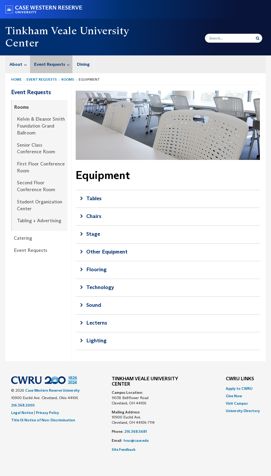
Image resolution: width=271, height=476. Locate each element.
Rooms (67, 79)
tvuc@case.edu (136, 440)
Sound (93, 305)
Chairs (93, 216)
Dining (83, 64)
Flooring (96, 269)
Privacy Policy (47, 412)
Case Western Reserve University (52, 390)
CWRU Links (240, 379)
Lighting (96, 340)
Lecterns (96, 323)
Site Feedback (124, 449)
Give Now (234, 396)
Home (16, 79)
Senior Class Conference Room (36, 148)
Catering (23, 238)
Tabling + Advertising (39, 221)
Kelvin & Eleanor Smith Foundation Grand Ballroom (41, 126)
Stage (93, 234)
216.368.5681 (135, 431)
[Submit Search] (257, 38)
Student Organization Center (39, 205)
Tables (94, 198)
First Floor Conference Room (41, 167)
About (20, 64)
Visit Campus (237, 403)
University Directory (243, 410)
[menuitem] (17, 64)
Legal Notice (22, 412)
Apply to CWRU (239, 388)
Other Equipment (107, 251)
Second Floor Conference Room (36, 186)
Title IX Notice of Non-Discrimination (43, 420)
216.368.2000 (23, 405)
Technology (100, 287)
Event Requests (53, 64)
